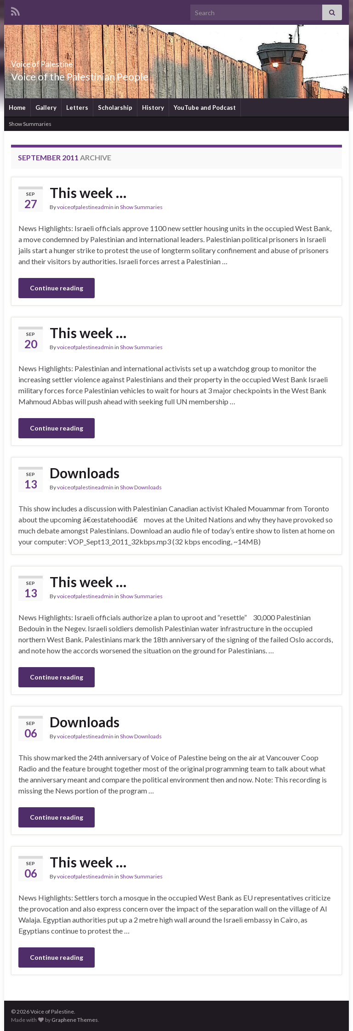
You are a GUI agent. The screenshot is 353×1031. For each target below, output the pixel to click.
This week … (88, 192)
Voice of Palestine (62, 61)
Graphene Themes (74, 1019)
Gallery (46, 107)
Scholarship (115, 107)
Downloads (85, 473)
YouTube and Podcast (205, 107)
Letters (77, 107)
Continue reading (56, 288)
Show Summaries (30, 123)
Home (17, 107)
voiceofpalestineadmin (85, 207)
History (153, 107)
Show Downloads (141, 487)
